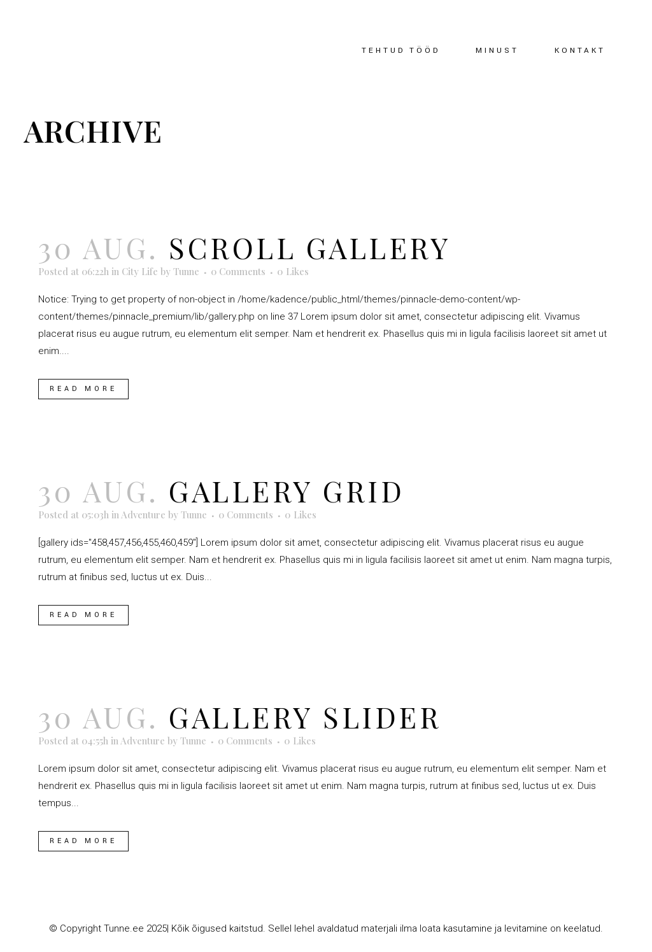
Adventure (143, 514)
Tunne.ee (124, 928)
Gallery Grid (286, 490)
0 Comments (238, 271)
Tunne (186, 271)
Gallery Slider (305, 716)
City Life (140, 271)
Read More (83, 389)
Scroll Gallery (310, 247)
